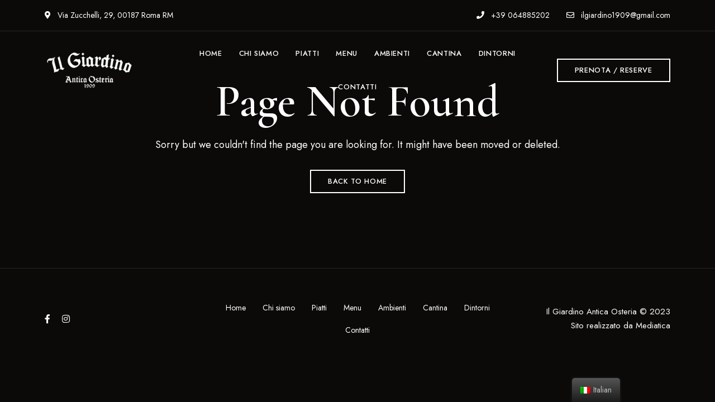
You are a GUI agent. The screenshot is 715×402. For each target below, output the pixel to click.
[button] (613, 70)
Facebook (47, 318)
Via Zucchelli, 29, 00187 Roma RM (109, 15)
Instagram (66, 318)
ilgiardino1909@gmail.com (618, 15)
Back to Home (357, 181)
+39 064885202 (513, 15)
